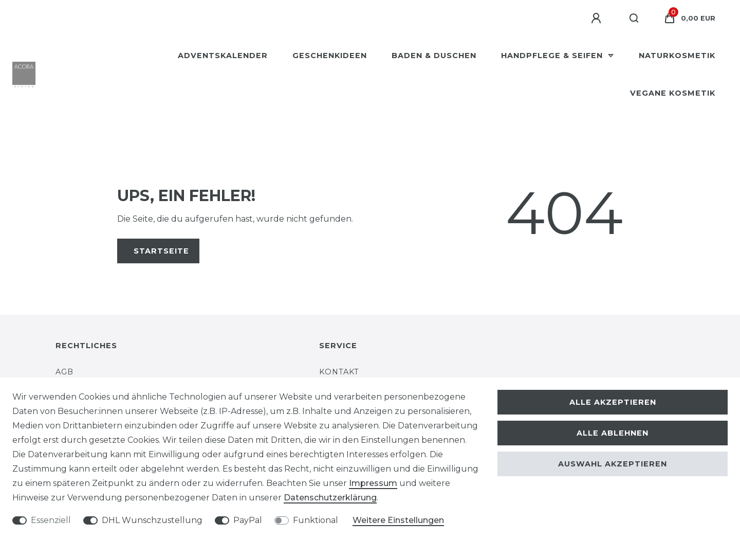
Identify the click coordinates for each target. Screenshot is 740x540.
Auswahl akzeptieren (612, 464)
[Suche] (634, 18)
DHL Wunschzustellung (152, 520)
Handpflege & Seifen (553, 55)
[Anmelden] (598, 19)
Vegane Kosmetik (672, 93)
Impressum (373, 483)
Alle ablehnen (613, 433)
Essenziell (51, 520)
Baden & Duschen (434, 55)
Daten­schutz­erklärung (330, 497)
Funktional (315, 520)
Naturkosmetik (677, 55)
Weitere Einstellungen (398, 520)
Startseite (161, 251)
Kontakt (339, 371)
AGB (64, 371)
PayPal (247, 520)
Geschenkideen (329, 55)
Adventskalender (223, 55)
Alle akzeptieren (612, 402)
